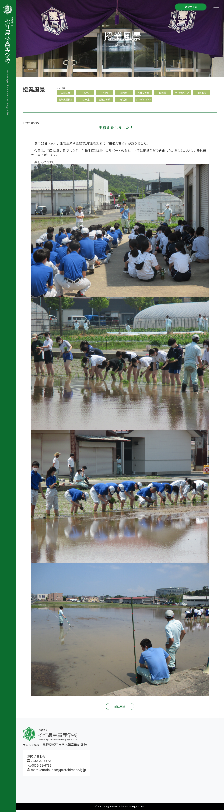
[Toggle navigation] (216, 6)
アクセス (191, 7)
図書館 (162, 93)
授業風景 (201, 93)
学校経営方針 (182, 93)
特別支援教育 (65, 101)
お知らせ (66, 93)
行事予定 (85, 101)
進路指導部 (104, 101)
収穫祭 (124, 93)
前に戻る (119, 708)
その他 (85, 93)
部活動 (124, 101)
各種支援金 (143, 93)
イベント (104, 93)
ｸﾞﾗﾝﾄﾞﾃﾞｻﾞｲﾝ (143, 101)
